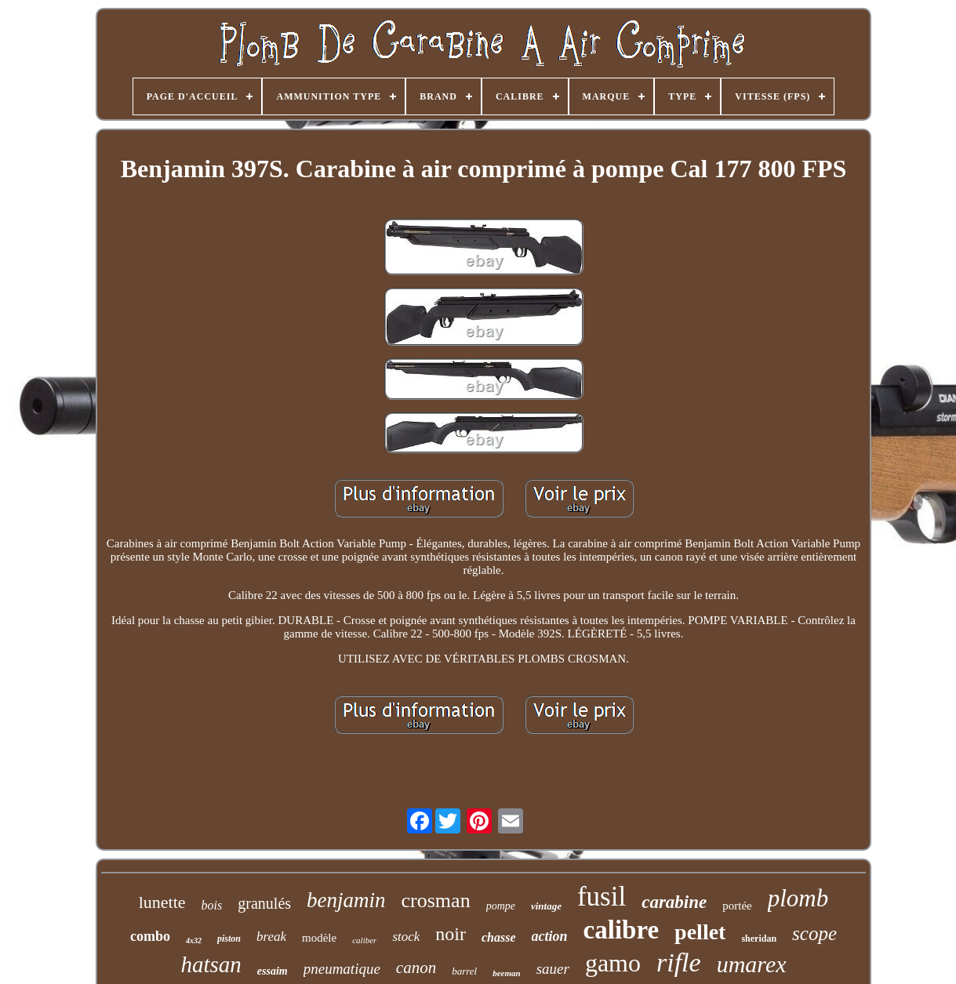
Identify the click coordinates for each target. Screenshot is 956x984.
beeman (506, 973)
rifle (678, 962)
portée (736, 905)
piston (229, 938)
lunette (162, 902)
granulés (264, 903)
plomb (798, 898)
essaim (272, 971)
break (271, 936)
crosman (436, 900)
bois (212, 905)
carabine (674, 902)
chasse (499, 937)
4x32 (194, 940)
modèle (319, 937)
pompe (500, 906)
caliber (364, 940)
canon (416, 967)
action (550, 936)
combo (150, 936)
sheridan (758, 938)
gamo (613, 963)
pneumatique (342, 968)
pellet (699, 932)
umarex (752, 964)
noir (450, 934)
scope (814, 933)
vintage (546, 906)
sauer (552, 968)
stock (406, 936)
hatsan (210, 964)
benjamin (346, 900)
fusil (601, 896)
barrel (464, 971)
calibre (621, 930)
